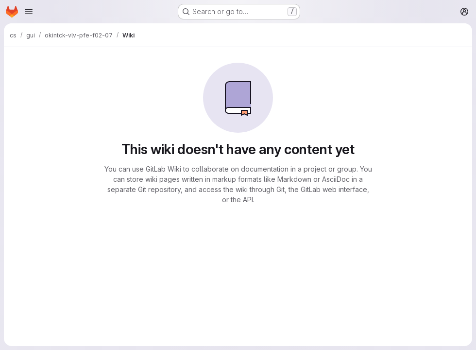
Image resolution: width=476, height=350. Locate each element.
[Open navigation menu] (28, 11)
